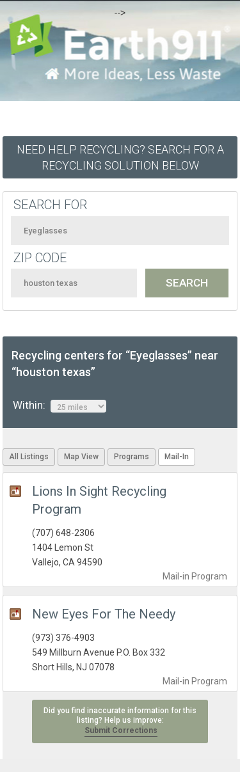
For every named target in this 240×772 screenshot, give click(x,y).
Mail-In (176, 456)
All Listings (29, 456)
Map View (81, 456)
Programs (131, 456)
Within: (59, 405)
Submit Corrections (120, 730)
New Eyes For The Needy (103, 614)
